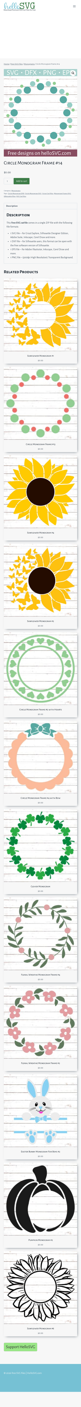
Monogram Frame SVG (62, 193)
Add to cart (21, 181)
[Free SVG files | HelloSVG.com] (21, 6)
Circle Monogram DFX (16, 193)
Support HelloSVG (20, 1347)
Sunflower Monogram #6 (40, 1328)
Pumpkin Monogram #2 (40, 1240)
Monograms (15, 191)
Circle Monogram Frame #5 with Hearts (40, 709)
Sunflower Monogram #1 (40, 356)
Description (12, 206)
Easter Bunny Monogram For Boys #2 (40, 1151)
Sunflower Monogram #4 (40, 532)
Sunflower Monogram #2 (40, 621)
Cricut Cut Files (47, 193)
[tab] (40, 206)
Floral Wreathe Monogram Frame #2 (40, 1063)
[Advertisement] (40, 36)
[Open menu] (74, 6)
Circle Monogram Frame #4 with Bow (40, 798)
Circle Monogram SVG (33, 193)
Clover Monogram (40, 886)
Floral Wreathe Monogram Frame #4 (40, 974)
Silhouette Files (10, 196)
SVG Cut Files (21, 196)
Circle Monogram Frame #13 (40, 444)
